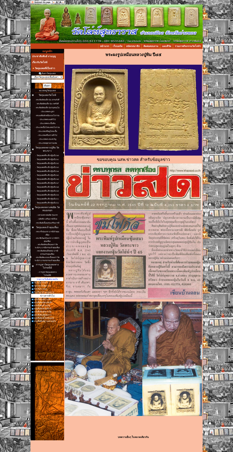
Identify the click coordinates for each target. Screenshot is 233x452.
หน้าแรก (104, 46)
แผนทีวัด (166, 46)
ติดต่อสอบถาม (151, 46)
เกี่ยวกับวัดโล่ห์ (39, 62)
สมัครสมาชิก (133, 46)
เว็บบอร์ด (117, 46)
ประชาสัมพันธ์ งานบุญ (44, 56)
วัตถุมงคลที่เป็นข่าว (43, 68)
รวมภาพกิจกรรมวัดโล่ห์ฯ (188, 46)
